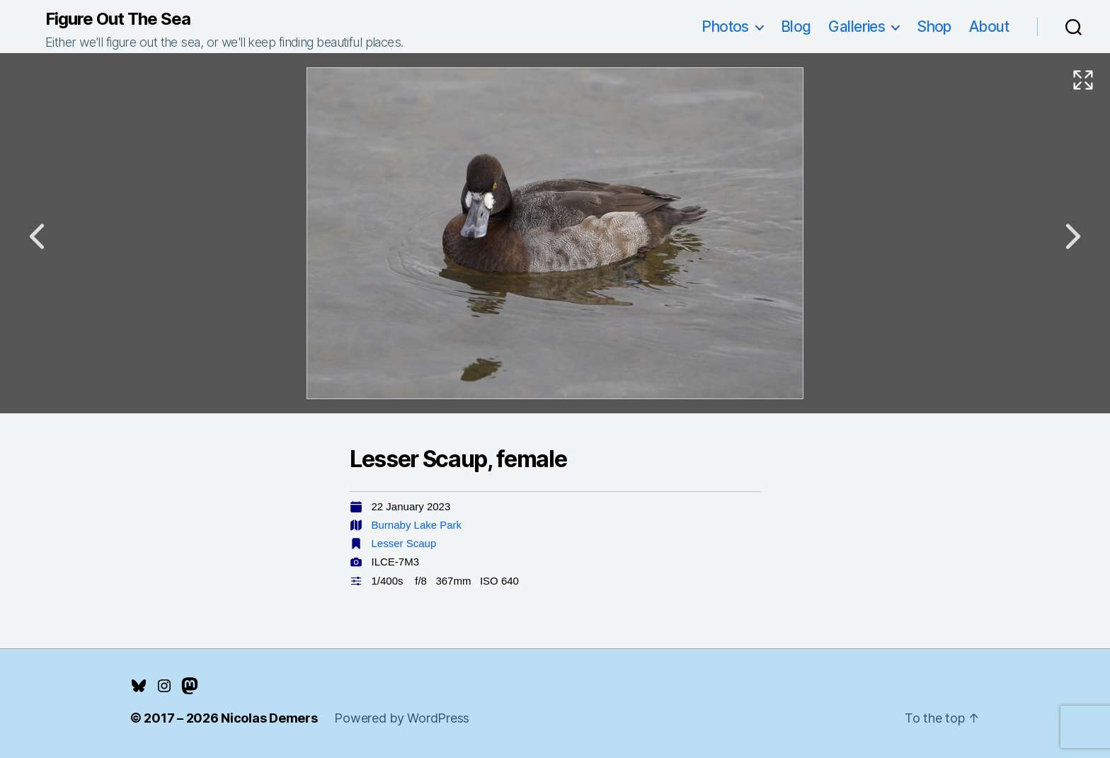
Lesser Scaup (404, 543)
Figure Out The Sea (117, 19)
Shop (934, 26)
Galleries (856, 26)
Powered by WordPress (401, 718)
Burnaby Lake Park (417, 525)
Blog (796, 26)
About (989, 26)
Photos (725, 26)
